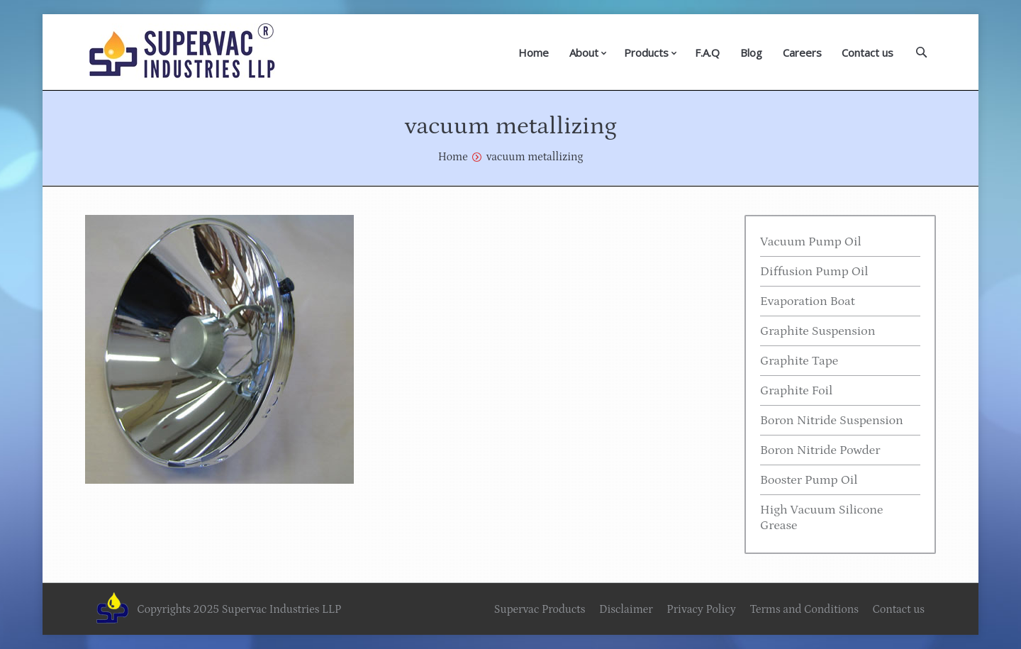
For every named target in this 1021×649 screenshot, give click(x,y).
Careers (802, 52)
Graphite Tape (799, 361)
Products (646, 52)
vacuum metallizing (535, 156)
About (583, 52)
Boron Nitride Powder (820, 450)
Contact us (867, 52)
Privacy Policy (700, 609)
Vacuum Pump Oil (810, 242)
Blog (751, 52)
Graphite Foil (796, 391)
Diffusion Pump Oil (814, 272)
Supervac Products (540, 609)
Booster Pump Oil (809, 480)
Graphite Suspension (817, 331)
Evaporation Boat (807, 301)
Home (533, 52)
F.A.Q (707, 52)
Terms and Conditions (804, 609)
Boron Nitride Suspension (831, 421)
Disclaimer (626, 609)
